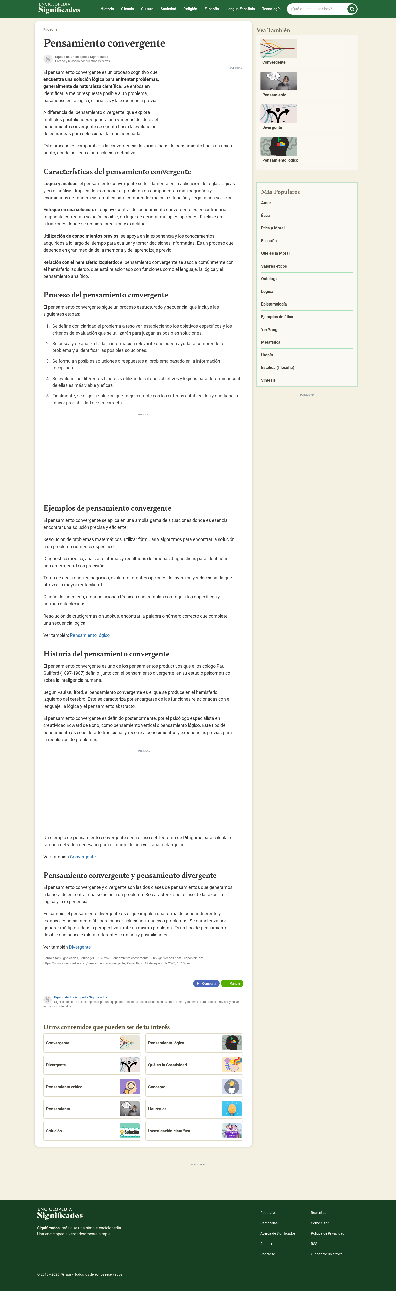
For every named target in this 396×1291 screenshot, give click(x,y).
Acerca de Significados (278, 1233)
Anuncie (266, 1244)
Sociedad (168, 9)
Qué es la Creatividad (195, 1064)
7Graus (66, 1274)
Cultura (147, 9)
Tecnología (271, 9)
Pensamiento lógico (90, 635)
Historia (107, 9)
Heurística (195, 1108)
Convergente (83, 856)
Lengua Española (240, 9)
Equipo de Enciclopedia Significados (80, 997)
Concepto (195, 1086)
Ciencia (127, 9)
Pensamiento (93, 1108)
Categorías (269, 1223)
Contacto (267, 1254)
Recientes (318, 1213)
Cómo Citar (320, 1223)
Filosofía (212, 9)
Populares (268, 1213)
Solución (93, 1130)
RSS (314, 1244)
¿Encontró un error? (326, 1254)
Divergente (80, 947)
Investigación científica (195, 1130)
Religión (190, 9)
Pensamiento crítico (93, 1086)
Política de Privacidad (327, 1233)
